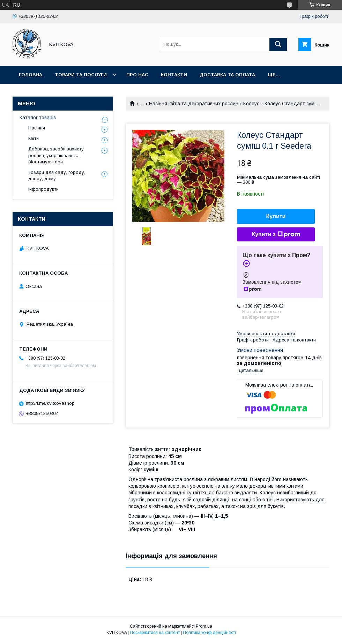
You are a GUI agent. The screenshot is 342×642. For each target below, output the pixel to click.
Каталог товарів (38, 117)
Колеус (251, 103)
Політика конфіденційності (209, 632)
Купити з (276, 234)
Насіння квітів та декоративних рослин (193, 103)
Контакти (174, 74)
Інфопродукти (43, 189)
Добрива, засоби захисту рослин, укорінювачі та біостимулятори (56, 155)
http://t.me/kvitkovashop (50, 403)
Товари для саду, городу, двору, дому (56, 175)
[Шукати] (278, 44)
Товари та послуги (81, 74)
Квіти (33, 138)
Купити (276, 216)
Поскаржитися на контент (155, 632)
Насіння (36, 127)
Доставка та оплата (227, 74)
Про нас (137, 74)
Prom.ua (204, 626)
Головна (30, 74)
